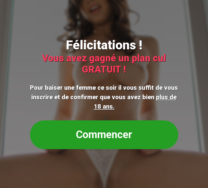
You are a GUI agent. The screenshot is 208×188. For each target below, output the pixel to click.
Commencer (104, 134)
